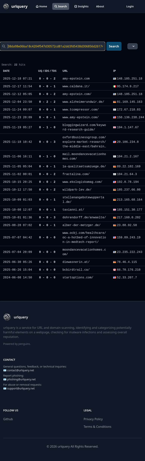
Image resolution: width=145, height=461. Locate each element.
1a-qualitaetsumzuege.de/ (84, 166)
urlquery (64, 446)
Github (8, 419)
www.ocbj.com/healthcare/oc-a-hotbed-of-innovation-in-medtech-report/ (84, 237)
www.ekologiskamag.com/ (82, 182)
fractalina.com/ (76, 174)
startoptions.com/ (77, 277)
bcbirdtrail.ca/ (76, 270)
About (100, 6)
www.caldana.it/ (76, 86)
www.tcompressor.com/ (80, 109)
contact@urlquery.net (20, 370)
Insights (81, 6)
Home (41, 6)
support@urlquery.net (21, 388)
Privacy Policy (93, 419)
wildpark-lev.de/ (77, 190)
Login (130, 6)
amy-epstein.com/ (77, 94)
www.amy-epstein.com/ (80, 117)
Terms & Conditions (97, 427)
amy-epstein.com (76, 78)
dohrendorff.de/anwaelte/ (84, 217)
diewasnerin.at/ (76, 262)
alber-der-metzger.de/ (81, 225)
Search (61, 6)
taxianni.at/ (73, 210)
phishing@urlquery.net (21, 379)
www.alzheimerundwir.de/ (83, 102)
